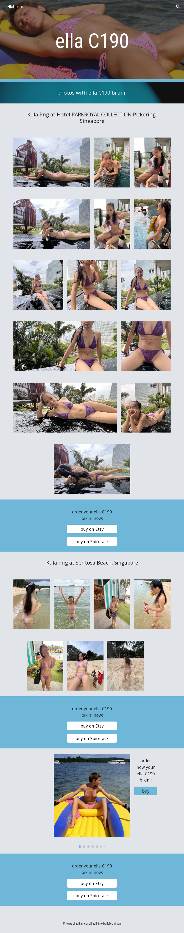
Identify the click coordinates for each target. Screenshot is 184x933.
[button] (178, 6)
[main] (92, 40)
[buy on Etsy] (91, 529)
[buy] (145, 791)
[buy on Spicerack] (91, 541)
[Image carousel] (92, 801)
